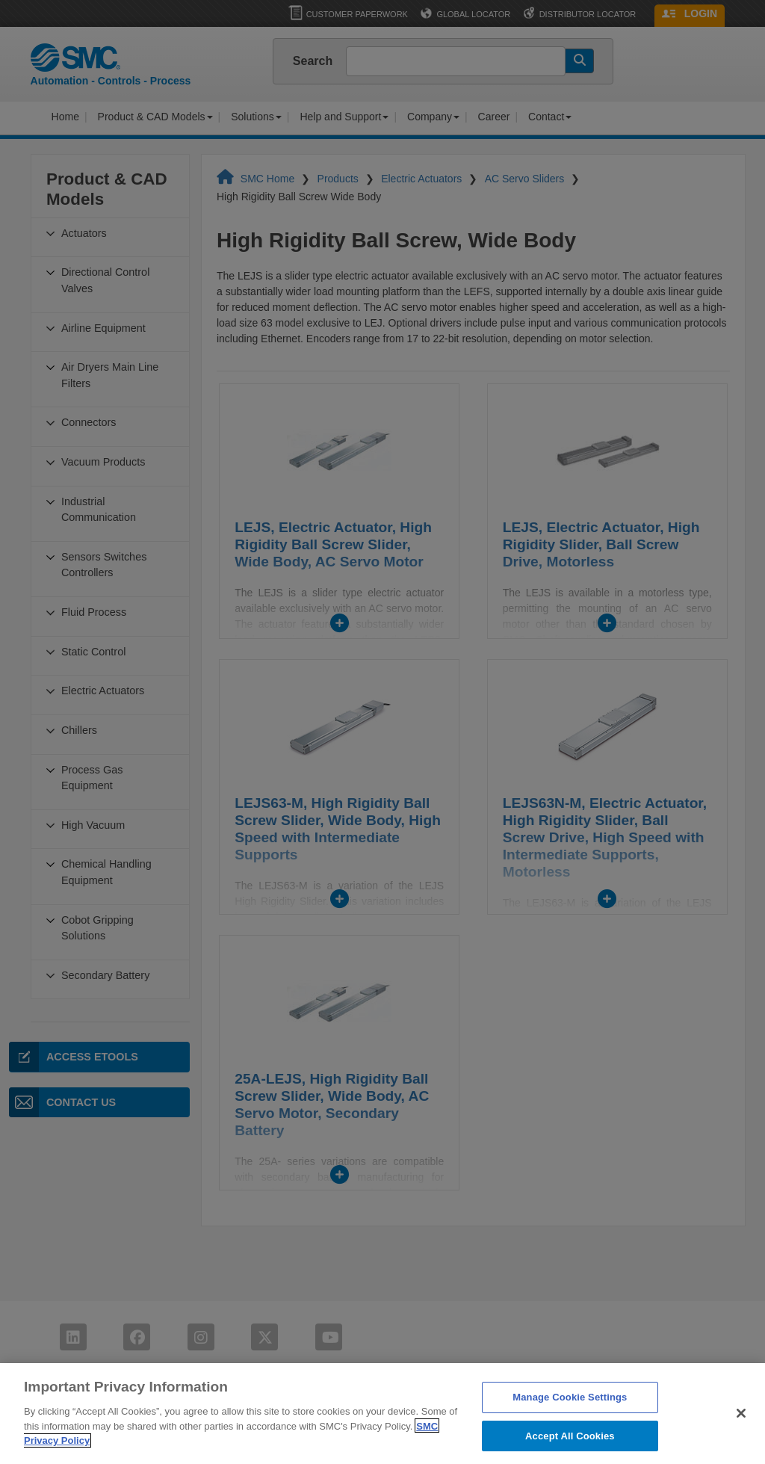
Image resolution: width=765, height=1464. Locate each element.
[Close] (741, 1437)
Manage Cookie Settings (569, 1421)
